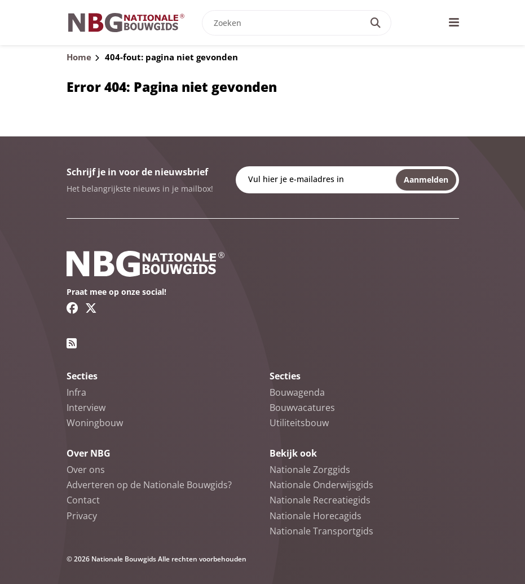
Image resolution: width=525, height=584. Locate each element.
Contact (83, 500)
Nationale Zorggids (310, 469)
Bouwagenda (297, 392)
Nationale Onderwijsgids (321, 485)
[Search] (375, 23)
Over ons (86, 469)
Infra (76, 392)
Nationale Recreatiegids (320, 500)
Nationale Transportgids (321, 531)
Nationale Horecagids (315, 516)
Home (79, 57)
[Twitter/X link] (91, 308)
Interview (86, 407)
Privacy (82, 516)
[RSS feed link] (72, 343)
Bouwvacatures (302, 407)
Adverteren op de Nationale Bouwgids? (149, 485)
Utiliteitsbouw (299, 423)
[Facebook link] (72, 308)
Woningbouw (95, 423)
